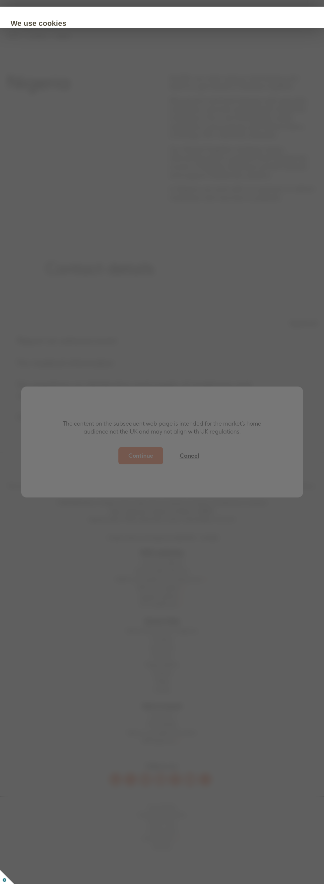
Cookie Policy (66, 78)
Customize (117, 98)
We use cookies (77, 23)
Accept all (70, 98)
